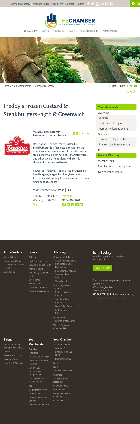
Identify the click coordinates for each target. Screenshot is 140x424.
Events (45, 31)
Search (80, 3)
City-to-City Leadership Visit (39, 274)
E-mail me (81, 133)
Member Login (41, 3)
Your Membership (89, 31)
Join (100, 150)
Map (35, 204)
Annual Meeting (36, 269)
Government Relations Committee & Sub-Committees (65, 264)
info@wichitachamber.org (121, 294)
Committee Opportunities (113, 139)
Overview (103, 112)
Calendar (33, 257)
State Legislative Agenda (63, 294)
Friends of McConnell (65, 321)
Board (56, 363)
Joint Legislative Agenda (62, 301)
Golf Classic (34, 280)
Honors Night (35, 283)
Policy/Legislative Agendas (61, 287)
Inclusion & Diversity (13, 363)
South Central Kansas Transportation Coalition (65, 274)
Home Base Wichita (13, 355)
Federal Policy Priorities (62, 311)
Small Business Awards (40, 291)
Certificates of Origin (110, 123)
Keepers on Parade (13, 261)
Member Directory (20, 3)
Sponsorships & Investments (114, 144)
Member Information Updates (115, 166)
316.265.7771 (100, 294)
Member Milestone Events (113, 128)
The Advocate (61, 281)
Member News (60, 389)
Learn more (102, 267)
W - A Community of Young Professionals (13, 346)
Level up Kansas (12, 359)
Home (6, 86)
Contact (69, 3)
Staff (55, 367)
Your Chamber (110, 31)
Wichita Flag (10, 272)
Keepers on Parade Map (15, 266)
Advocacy (58, 31)
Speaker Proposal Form (40, 265)
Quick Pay (57, 3)
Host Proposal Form (38, 261)
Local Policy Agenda (64, 306)
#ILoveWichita (29, 31)
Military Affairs (59, 317)
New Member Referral (110, 171)
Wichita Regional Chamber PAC (61, 327)
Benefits (103, 117)
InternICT (8, 351)
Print (113, 86)
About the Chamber (62, 344)
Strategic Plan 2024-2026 (64, 353)
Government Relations (63, 257)
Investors (57, 375)
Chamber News (60, 386)
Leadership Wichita (38, 287)
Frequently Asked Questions (61, 395)
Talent (71, 31)
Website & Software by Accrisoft (109, 298)
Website (67, 195)
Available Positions (64, 370)
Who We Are (61, 348)
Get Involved (105, 134)
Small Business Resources (60, 380)
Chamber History (63, 359)
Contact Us (58, 400)
